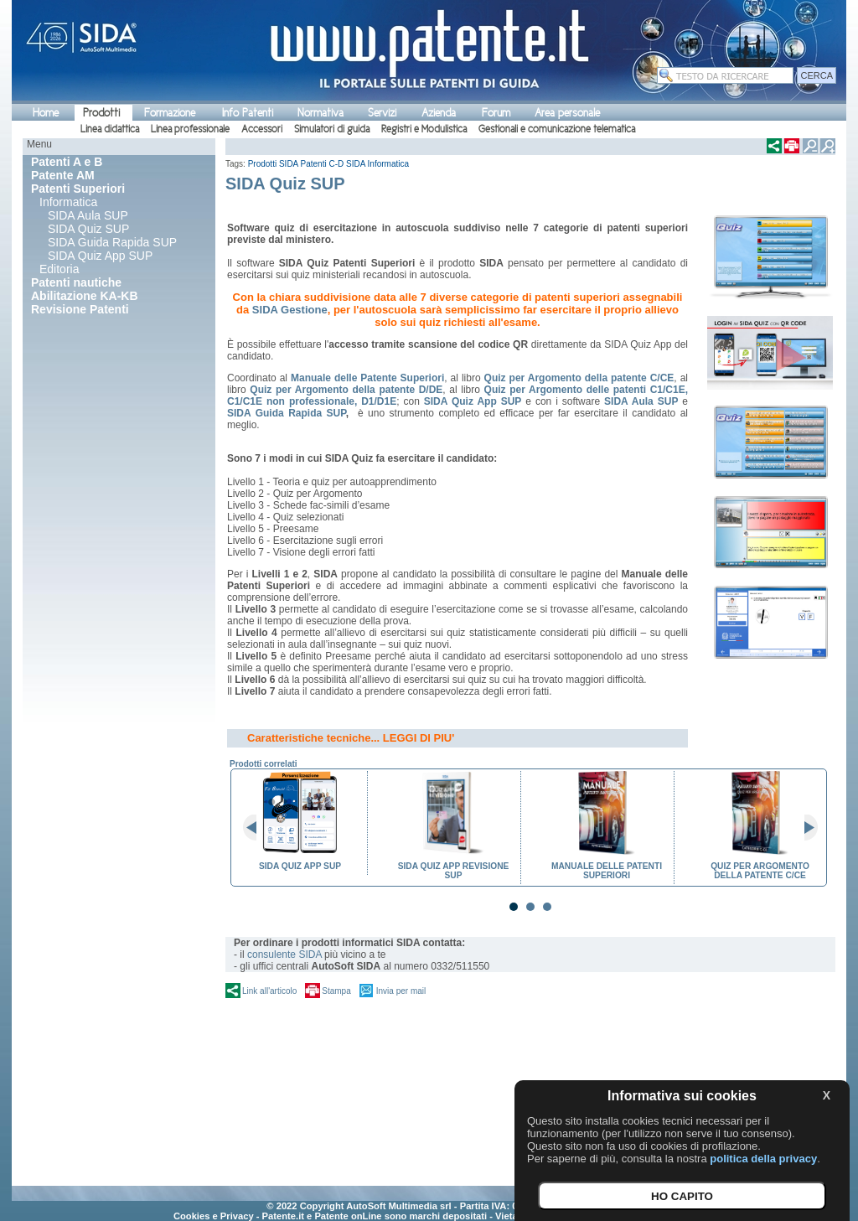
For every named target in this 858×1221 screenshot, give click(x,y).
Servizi (382, 112)
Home (46, 112)
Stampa (336, 991)
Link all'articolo (269, 991)
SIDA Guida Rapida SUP (112, 242)
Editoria (59, 269)
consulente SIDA (284, 954)
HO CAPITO (682, 1196)
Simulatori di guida (332, 129)
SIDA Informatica (377, 163)
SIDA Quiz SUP (88, 228)
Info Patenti (247, 112)
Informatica (68, 202)
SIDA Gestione (290, 309)
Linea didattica (109, 129)
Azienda (438, 112)
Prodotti (101, 112)
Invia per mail (401, 991)
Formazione (169, 112)
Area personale (567, 112)
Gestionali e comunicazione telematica (556, 129)
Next (804, 828)
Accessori (261, 129)
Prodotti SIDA (273, 163)
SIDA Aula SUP (88, 215)
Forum (496, 112)
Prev (256, 828)
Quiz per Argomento (535, 390)
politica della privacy (763, 1158)
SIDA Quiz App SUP (100, 255)
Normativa (320, 112)
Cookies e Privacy (213, 1216)
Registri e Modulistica (424, 129)
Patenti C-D (322, 163)
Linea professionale (190, 129)
